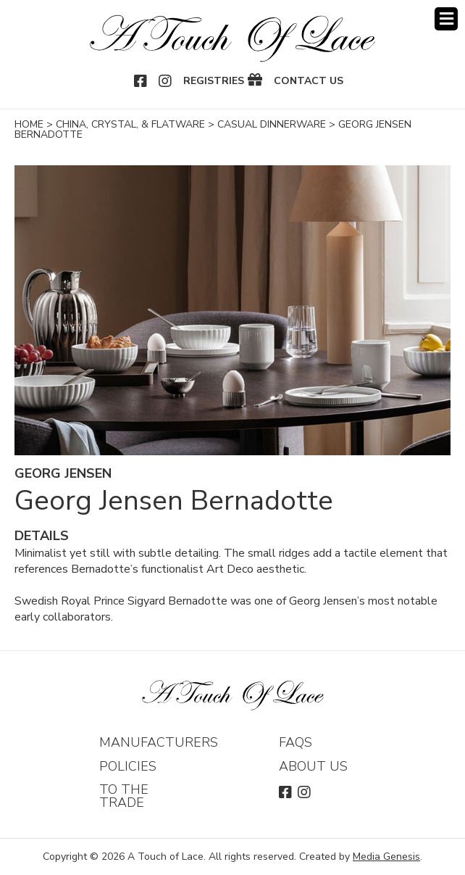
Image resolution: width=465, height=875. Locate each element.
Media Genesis (386, 856)
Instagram (166, 81)
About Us (313, 766)
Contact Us (308, 81)
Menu (446, 18)
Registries (213, 81)
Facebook (141, 81)
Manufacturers (158, 742)
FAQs (295, 742)
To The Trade (123, 796)
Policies (127, 766)
